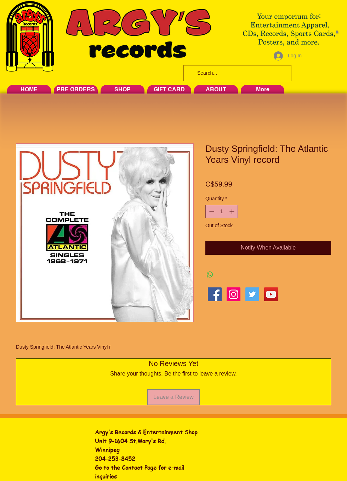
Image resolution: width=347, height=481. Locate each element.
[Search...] (236, 73)
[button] (337, 32)
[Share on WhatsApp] (210, 274)
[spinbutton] (221, 211)
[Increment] (232, 211)
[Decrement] (210, 211)
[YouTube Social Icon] (271, 294)
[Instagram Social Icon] (233, 294)
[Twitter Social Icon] (252, 294)
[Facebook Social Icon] (215, 294)
